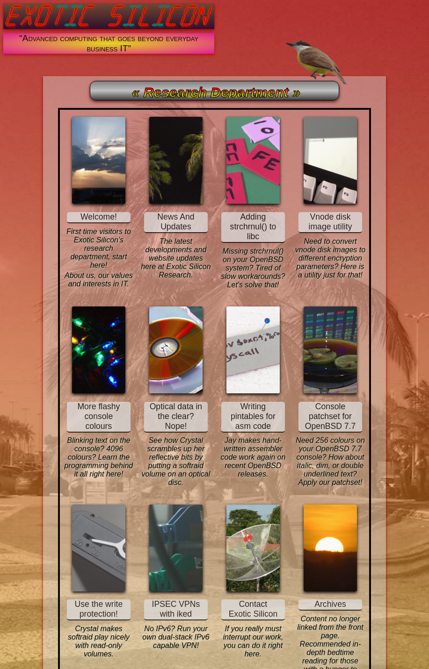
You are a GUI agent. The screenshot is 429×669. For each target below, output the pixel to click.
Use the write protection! (99, 609)
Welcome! (98, 216)
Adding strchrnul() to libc (253, 226)
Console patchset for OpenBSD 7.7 (330, 416)
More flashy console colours (98, 416)
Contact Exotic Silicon (253, 609)
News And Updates (175, 221)
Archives (330, 604)
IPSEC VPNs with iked (176, 609)
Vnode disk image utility (330, 221)
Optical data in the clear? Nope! (176, 416)
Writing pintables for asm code (253, 416)
